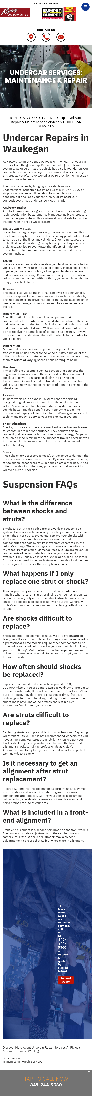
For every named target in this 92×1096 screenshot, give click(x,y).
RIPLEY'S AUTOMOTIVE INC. (32, 117)
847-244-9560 (69, 190)
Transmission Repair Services (22, 1061)
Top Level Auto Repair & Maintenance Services (46, 119)
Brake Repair (11, 1058)
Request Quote (65, 979)
